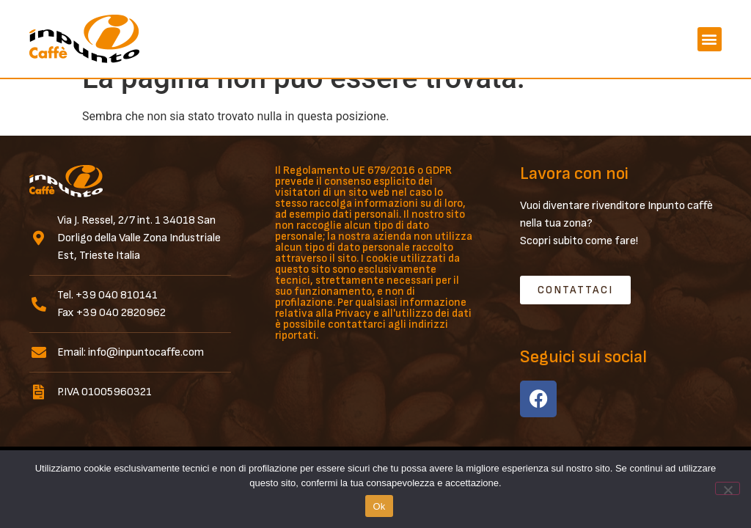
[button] (709, 39)
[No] (727, 488)
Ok (379, 506)
